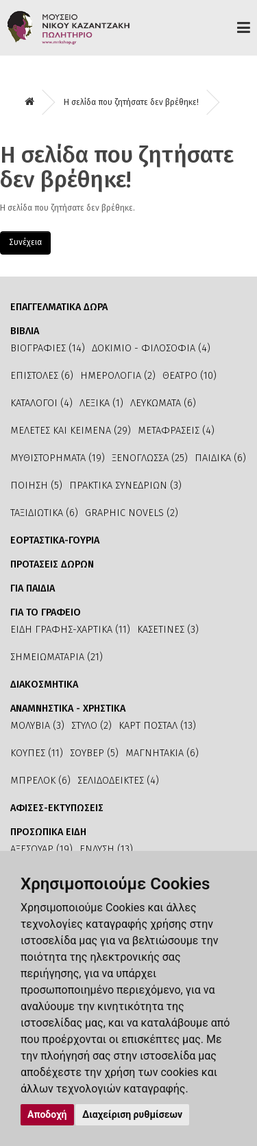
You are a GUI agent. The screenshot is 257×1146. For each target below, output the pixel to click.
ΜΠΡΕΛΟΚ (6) (40, 780)
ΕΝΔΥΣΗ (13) (106, 849)
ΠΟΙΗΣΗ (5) (36, 485)
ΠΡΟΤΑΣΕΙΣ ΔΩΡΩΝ (52, 564)
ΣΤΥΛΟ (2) (91, 726)
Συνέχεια (25, 242)
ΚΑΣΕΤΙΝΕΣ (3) (168, 629)
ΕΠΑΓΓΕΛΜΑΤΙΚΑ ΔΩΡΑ (59, 307)
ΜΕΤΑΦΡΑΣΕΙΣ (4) (176, 430)
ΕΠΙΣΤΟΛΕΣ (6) (41, 376)
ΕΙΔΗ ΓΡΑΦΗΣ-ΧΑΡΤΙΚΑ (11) (70, 629)
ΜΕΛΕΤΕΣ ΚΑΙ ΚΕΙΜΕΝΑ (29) (70, 430)
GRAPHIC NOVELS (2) (131, 513)
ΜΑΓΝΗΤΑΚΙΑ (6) (162, 753)
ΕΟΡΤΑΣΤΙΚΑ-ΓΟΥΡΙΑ (54, 540)
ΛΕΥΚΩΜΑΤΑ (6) (163, 403)
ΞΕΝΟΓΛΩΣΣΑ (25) (150, 458)
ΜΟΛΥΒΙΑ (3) (37, 726)
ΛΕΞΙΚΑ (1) (101, 403)
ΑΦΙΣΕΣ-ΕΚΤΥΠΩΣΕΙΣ (56, 808)
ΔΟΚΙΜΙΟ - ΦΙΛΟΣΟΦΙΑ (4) (151, 348)
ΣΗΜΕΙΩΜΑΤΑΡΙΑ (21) (56, 657)
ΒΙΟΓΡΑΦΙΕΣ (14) (47, 348)
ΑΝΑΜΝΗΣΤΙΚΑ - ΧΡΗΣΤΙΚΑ (67, 708)
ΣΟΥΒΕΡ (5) (94, 753)
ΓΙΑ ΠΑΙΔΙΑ (32, 588)
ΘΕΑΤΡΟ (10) (189, 376)
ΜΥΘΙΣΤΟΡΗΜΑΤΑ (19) (57, 458)
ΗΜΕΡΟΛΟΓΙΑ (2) (118, 376)
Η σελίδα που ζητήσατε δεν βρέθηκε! (131, 102)
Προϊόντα (243, 27)
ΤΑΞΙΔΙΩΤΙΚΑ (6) (44, 513)
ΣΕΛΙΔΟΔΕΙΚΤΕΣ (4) (118, 780)
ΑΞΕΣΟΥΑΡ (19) (41, 849)
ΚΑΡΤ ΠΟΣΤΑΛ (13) (157, 726)
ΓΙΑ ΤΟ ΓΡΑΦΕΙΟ (45, 612)
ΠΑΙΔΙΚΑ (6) (220, 458)
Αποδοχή (47, 1114)
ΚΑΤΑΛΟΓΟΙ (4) (41, 403)
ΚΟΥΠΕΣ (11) (36, 753)
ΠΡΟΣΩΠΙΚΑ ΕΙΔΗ (48, 832)
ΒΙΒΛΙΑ (24, 331)
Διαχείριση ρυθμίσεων (132, 1114)
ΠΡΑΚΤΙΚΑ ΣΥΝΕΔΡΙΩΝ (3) (125, 485)
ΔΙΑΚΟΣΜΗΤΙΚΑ (44, 684)
